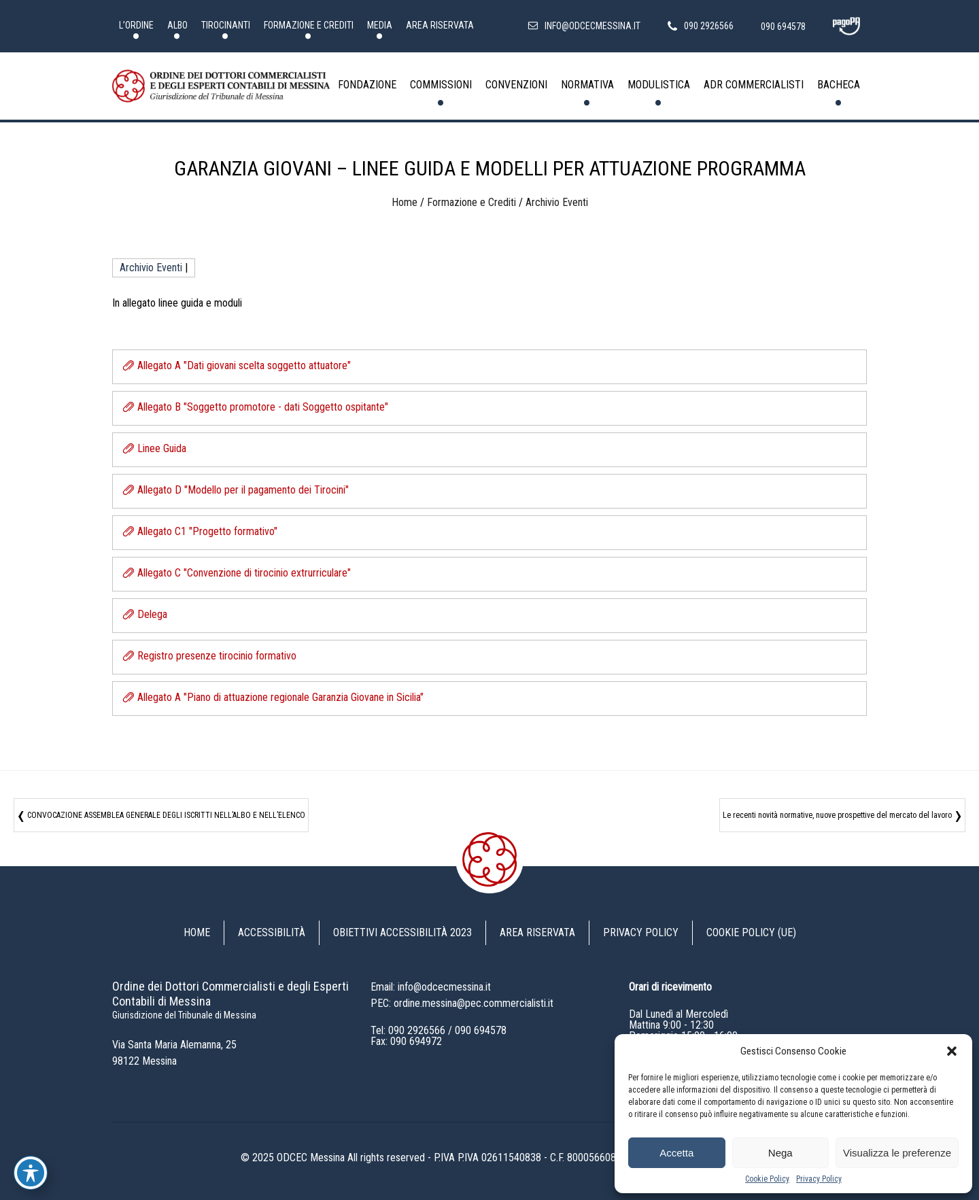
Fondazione (367, 84)
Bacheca (838, 84)
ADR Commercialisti (754, 84)
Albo (177, 25)
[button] (952, 1051)
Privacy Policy (819, 1179)
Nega (780, 1153)
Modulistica (659, 84)
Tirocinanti (225, 25)
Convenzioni (516, 84)
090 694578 (480, 1030)
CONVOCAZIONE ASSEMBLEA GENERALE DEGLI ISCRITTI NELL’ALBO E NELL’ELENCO (166, 815)
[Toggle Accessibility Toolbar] (30, 1172)
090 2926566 (416, 1030)
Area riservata (440, 25)
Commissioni (441, 84)
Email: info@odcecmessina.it (431, 986)
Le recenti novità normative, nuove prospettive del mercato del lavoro (837, 815)
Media (379, 25)
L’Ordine (136, 25)
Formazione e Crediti (309, 25)
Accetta (676, 1153)
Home (404, 202)
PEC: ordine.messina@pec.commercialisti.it (462, 1003)
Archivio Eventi (557, 202)
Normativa (587, 84)
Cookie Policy (767, 1179)
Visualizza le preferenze (897, 1153)
